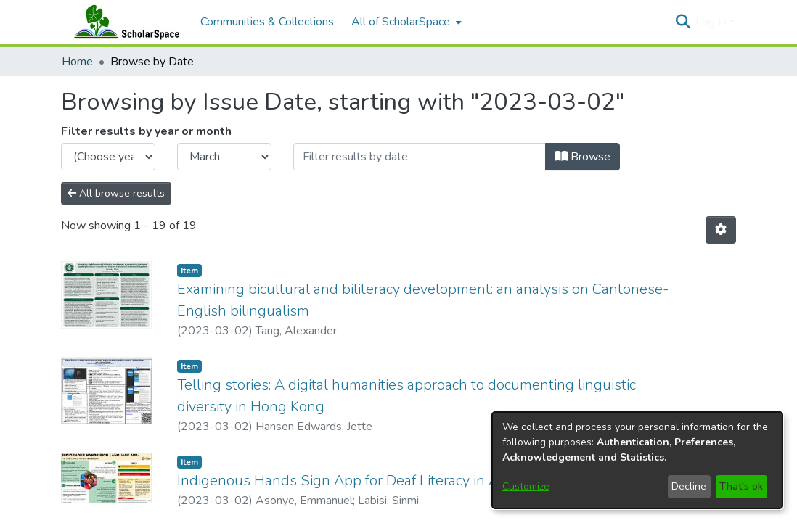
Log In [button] (712, 22)
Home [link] (77, 62)
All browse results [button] (116, 193)
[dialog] (637, 460)
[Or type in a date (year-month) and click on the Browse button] (419, 156)
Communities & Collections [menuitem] (267, 22)
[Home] (123, 22)
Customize (525, 486)
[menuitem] (405, 22)
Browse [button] (582, 157)
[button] (683, 21)
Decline (688, 486)
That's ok (741, 486)
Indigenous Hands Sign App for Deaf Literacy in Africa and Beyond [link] (392, 480)
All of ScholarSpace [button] (400, 22)
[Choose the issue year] (108, 156)
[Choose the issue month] (224, 156)
